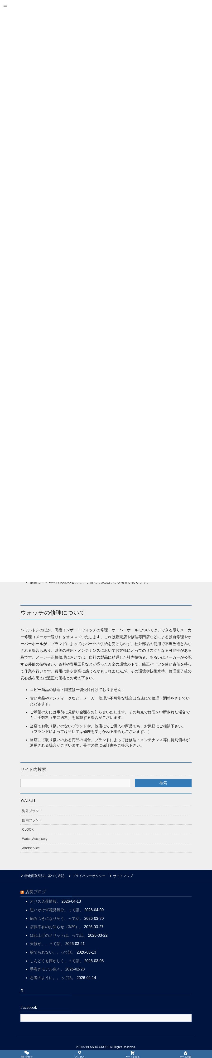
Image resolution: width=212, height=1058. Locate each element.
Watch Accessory (35, 839)
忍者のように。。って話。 (53, 977)
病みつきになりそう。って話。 (56, 918)
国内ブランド (32, 820)
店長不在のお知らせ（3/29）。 (56, 926)
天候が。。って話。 (47, 943)
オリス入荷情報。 (45, 901)
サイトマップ (121, 875)
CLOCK (28, 829)
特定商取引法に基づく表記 (44, 875)
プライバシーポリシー (87, 875)
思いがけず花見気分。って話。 (56, 909)
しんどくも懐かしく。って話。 (56, 960)
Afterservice (31, 848)
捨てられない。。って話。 (53, 952)
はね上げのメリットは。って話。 (58, 935)
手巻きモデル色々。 (47, 969)
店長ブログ (35, 891)
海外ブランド (32, 811)
